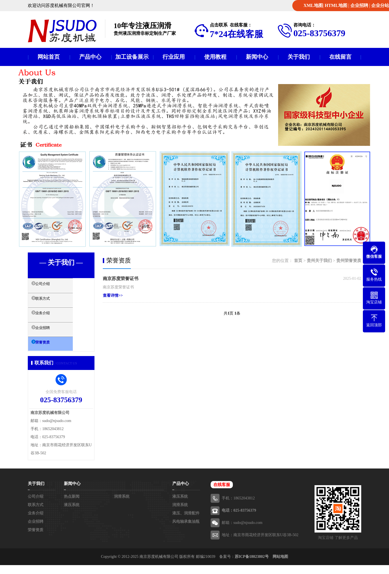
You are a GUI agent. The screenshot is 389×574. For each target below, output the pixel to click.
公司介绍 (49, 286)
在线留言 (340, 57)
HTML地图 (336, 5)
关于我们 (299, 57)
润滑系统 (121, 505)
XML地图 (313, 5)
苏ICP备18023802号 (252, 565)
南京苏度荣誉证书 (120, 278)
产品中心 (90, 57)
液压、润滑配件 (186, 522)
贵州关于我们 (319, 260)
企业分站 (380, 5)
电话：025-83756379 (239, 519)
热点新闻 (71, 505)
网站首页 (49, 57)
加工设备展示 (132, 57)
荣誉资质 (49, 352)
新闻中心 (257, 57)
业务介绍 (49, 319)
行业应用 (174, 57)
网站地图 (280, 565)
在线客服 (221, 493)
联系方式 (49, 303)
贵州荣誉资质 (348, 260)
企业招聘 (359, 5)
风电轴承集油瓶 (186, 530)
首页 (298, 260)
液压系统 (71, 514)
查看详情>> (113, 295)
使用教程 (215, 57)
